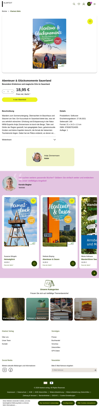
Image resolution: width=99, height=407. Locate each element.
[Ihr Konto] (83, 4)
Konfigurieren (68, 403)
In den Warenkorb (19, 99)
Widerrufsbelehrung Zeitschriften (77, 392)
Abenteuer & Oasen (51, 259)
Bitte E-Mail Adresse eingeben (62, 366)
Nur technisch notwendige (49, 403)
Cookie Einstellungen (67, 395)
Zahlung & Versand (29, 395)
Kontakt (4, 344)
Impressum (11, 392)
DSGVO (55, 395)
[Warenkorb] (89, 4)
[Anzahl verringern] (4, 91)
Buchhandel (56, 340)
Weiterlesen (29, 140)
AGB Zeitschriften (41, 392)
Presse (54, 337)
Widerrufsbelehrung (57, 392)
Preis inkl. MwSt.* (23, 94)
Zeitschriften (56, 347)
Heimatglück (9, 259)
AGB (30, 392)
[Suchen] (74, 4)
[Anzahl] (8, 91)
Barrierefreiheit (44, 395)
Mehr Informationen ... (10, 405)
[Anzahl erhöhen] (12, 91)
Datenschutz (22, 392)
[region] (49, 44)
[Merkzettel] (78, 4)
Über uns (5, 337)
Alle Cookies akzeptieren (86, 403)
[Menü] (94, 4)
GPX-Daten (56, 351)
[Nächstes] (94, 273)
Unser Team (6, 340)
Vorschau (55, 344)
